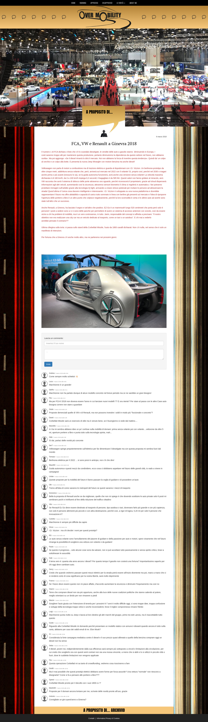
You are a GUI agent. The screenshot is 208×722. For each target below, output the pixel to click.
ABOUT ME (133, 2)
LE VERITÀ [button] (121, 2)
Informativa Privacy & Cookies (108, 718)
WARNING (83, 2)
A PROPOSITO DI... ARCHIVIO (104, 710)
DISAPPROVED (107, 2)
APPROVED (94, 2)
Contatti (91, 718)
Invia (48, 364)
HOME (73, 2)
